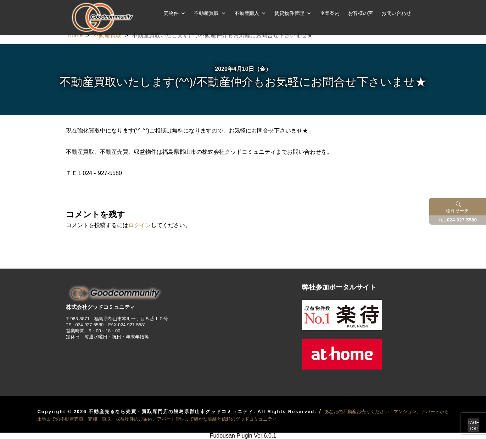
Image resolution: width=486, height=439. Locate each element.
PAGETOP (465, 418)
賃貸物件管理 (289, 13)
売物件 (171, 13)
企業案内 (330, 13)
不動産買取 (206, 13)
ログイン (139, 225)
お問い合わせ (396, 13)
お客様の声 (360, 13)
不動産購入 (246, 13)
